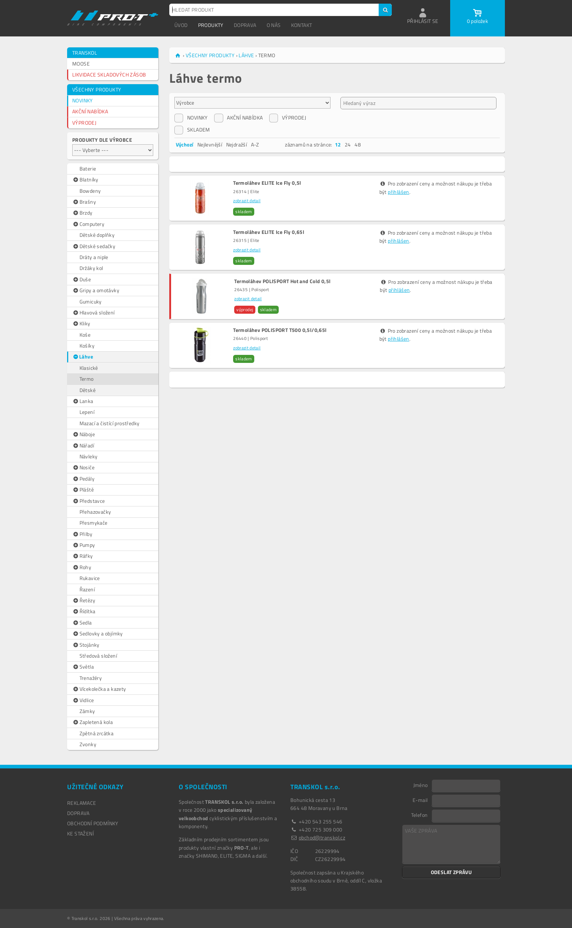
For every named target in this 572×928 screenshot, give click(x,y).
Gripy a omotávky (95, 290)
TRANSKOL (84, 52)
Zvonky (88, 744)
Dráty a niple (94, 257)
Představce (88, 501)
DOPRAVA (245, 25)
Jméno (420, 784)
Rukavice (90, 578)
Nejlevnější (209, 144)
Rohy (81, 567)
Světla (83, 667)
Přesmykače (94, 522)
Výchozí (185, 144)
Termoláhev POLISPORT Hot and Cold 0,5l (282, 281)
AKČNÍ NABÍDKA (90, 111)
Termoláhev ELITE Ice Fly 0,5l (267, 183)
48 (358, 144)
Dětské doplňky (97, 235)
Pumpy (83, 545)
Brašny (84, 202)
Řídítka (83, 611)
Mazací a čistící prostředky (110, 423)
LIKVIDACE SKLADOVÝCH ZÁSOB (109, 74)
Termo (87, 379)
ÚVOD (181, 25)
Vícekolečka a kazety (99, 689)
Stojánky (86, 645)
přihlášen (398, 192)
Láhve (82, 357)
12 (338, 144)
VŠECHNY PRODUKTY (96, 89)
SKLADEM (192, 130)
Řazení (87, 589)
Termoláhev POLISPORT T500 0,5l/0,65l (279, 330)
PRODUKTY (211, 25)
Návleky (89, 456)
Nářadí (83, 446)
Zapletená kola (92, 722)
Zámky (87, 711)
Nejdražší (236, 144)
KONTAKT (301, 25)
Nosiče (83, 467)
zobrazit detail (246, 200)
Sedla (82, 623)
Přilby (82, 534)
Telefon (419, 814)
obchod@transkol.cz (322, 837)
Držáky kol (91, 268)
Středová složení (98, 655)
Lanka (82, 401)
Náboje (83, 434)
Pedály (83, 479)
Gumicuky (91, 301)
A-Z (255, 144)
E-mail (420, 799)
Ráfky (82, 556)
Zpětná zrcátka (97, 733)
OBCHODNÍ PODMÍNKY (93, 823)
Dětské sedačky (93, 246)
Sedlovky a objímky (97, 634)
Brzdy (82, 213)
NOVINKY (82, 100)
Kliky (81, 324)
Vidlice (83, 700)
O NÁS (274, 25)
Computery (88, 224)
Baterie (88, 168)
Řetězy (83, 600)
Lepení (87, 412)
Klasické (89, 368)
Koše (85, 334)
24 (348, 144)
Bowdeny (90, 191)
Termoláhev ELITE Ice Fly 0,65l (268, 232)
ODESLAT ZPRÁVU (451, 872)
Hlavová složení (93, 313)
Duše (81, 279)
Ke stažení (80, 833)
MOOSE (81, 63)
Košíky (87, 345)
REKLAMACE (81, 803)
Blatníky (85, 180)
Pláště (83, 490)
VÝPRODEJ (84, 122)
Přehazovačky (95, 512)
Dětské (88, 390)
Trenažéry (91, 678)
